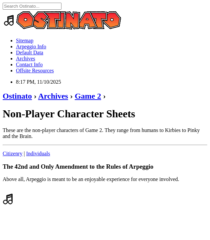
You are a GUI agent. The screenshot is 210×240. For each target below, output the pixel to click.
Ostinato (17, 96)
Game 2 (88, 96)
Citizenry (13, 153)
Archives (25, 58)
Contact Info (29, 64)
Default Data (29, 52)
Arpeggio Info (31, 46)
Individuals (38, 153)
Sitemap (24, 40)
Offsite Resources (35, 70)
